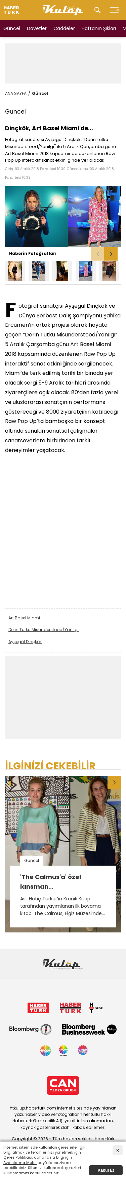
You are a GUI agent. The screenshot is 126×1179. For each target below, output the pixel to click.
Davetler (37, 28)
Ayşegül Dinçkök (25, 641)
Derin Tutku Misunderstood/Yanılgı (43, 629)
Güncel (11, 28)
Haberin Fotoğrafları (32, 253)
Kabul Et (106, 1170)
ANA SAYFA (16, 93)
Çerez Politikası (17, 1157)
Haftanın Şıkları (99, 28)
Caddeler (64, 28)
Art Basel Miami (24, 618)
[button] (111, 254)
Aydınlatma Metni (20, 1162)
